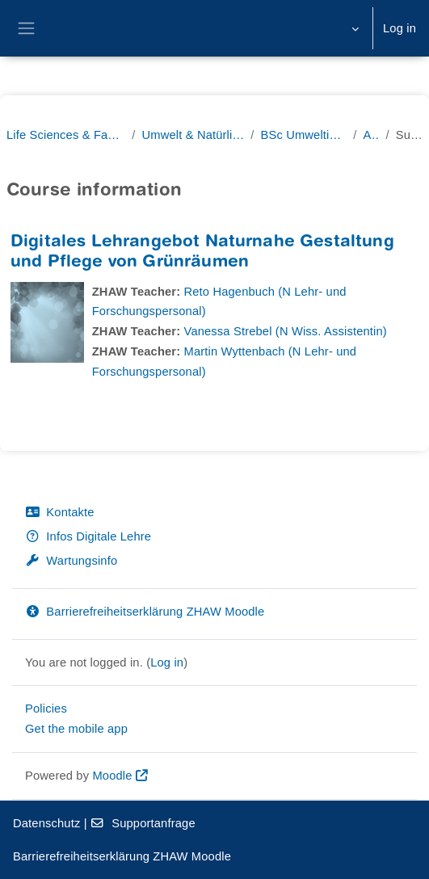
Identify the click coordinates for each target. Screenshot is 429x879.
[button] (353, 28)
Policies (46, 708)
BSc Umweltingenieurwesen (304, 134)
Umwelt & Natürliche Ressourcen (193, 134)
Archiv (371, 134)
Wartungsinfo (71, 560)
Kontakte (60, 512)
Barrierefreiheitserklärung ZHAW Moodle (144, 611)
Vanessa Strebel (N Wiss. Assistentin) (285, 331)
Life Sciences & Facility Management (65, 134)
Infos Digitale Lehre (88, 536)
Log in (399, 28)
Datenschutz (46, 823)
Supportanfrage (143, 823)
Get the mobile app (76, 728)
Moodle (112, 775)
